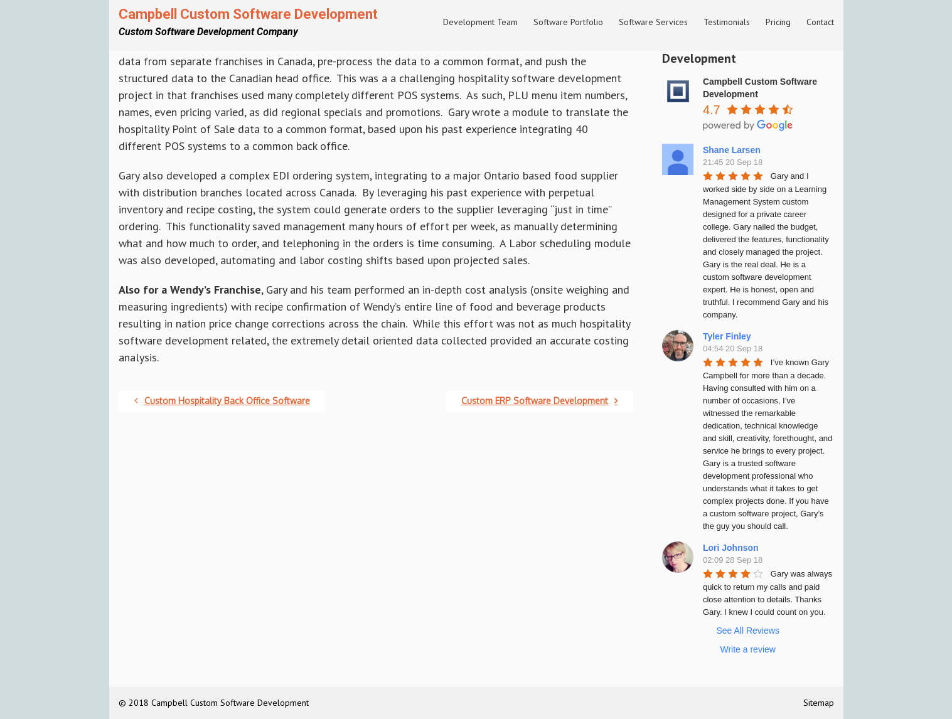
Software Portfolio (568, 22)
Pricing (778, 22)
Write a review (747, 649)
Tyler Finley (727, 336)
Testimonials (726, 22)
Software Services (653, 22)
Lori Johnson (731, 548)
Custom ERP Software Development (539, 400)
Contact (820, 22)
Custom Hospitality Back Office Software (222, 400)
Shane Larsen (732, 150)
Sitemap (818, 702)
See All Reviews (748, 631)
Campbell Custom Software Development (248, 14)
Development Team (480, 22)
